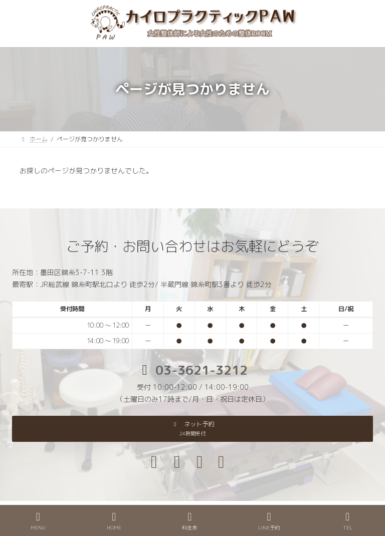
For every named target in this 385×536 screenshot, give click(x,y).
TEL (348, 521)
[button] (192, 429)
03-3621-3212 (201, 370)
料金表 (189, 521)
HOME (114, 521)
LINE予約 (269, 521)
